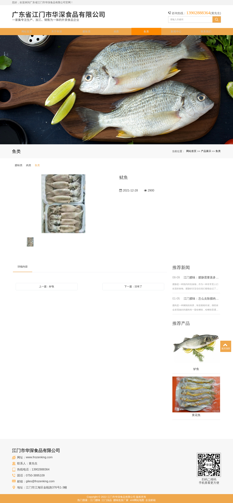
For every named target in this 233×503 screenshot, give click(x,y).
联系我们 (206, 31)
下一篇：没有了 (133, 286)
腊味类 (87, 31)
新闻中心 (176, 31)
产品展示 (206, 150)
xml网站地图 (137, 499)
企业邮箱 (150, 499)
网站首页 (27, 31)
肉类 (116, 31)
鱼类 (146, 31)
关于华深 (57, 31)
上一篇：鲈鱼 (46, 286)
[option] (63, 203)
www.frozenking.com (39, 457)
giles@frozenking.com (40, 481)
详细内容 (22, 266)
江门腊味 (95, 499)
